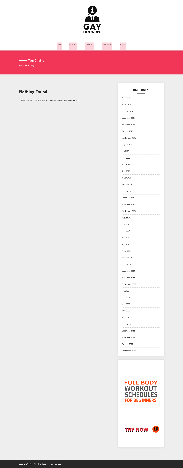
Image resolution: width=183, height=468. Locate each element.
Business (73, 43)
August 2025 (127, 144)
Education (89, 43)
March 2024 (126, 251)
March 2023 (126, 317)
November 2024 (128, 204)
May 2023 (126, 304)
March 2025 (126, 177)
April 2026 (126, 98)
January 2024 (127, 264)
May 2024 (126, 237)
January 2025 (127, 191)
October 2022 (127, 344)
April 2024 (126, 244)
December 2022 (128, 330)
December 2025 (128, 118)
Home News (107, 43)
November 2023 (128, 277)
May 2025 (126, 164)
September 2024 (129, 211)
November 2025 (128, 124)
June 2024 (126, 231)
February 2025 (128, 184)
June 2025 (126, 158)
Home (59, 43)
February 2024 (128, 257)
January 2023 (127, 324)
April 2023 (126, 311)
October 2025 (127, 131)
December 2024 (128, 198)
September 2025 (129, 138)
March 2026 (126, 104)
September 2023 (129, 284)
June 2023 (126, 297)
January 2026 (127, 111)
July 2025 (125, 151)
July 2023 (125, 291)
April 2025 (126, 171)
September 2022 (129, 350)
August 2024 (127, 217)
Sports (123, 43)
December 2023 (128, 271)
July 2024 (125, 224)
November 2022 (128, 337)
